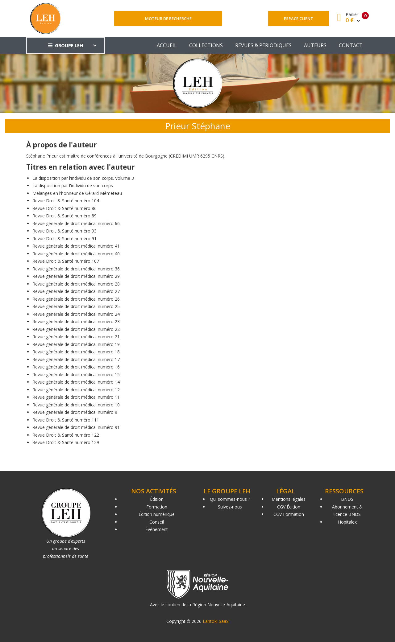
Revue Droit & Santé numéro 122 (65, 435)
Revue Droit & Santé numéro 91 (64, 238)
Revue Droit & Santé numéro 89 (64, 216)
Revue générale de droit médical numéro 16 (76, 367)
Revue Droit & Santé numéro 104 (65, 201)
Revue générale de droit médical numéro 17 (76, 359)
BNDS (347, 499)
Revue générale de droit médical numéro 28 (76, 284)
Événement (156, 529)
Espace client (298, 18)
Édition (157, 499)
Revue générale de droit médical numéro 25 (76, 306)
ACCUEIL (167, 45)
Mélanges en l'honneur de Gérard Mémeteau (77, 193)
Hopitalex (347, 522)
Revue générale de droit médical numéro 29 (76, 276)
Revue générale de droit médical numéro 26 (76, 299)
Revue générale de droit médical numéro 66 (76, 223)
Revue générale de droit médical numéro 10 (76, 405)
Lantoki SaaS (216, 621)
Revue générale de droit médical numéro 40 (76, 254)
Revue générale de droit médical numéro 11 (76, 397)
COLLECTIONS (206, 45)
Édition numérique (157, 514)
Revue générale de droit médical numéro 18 (76, 352)
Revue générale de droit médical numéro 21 (76, 337)
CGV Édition (288, 507)
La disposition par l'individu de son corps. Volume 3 (83, 178)
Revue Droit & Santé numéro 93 (64, 231)
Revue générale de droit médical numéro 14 (76, 382)
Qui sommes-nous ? (230, 499)
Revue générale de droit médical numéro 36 (76, 269)
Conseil (156, 522)
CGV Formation (288, 514)
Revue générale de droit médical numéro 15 (76, 374)
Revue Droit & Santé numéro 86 (64, 208)
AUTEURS (315, 45)
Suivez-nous (230, 507)
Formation (156, 507)
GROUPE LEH (65, 45)
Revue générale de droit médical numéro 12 (76, 390)
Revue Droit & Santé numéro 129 (65, 442)
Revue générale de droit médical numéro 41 (76, 246)
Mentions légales (289, 499)
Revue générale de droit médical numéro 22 (76, 329)
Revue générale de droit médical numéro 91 (76, 427)
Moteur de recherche (168, 18)
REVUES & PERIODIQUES (263, 45)
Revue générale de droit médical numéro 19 (76, 344)
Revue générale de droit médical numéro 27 (76, 291)
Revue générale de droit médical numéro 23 (76, 321)
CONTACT (351, 45)
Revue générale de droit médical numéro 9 (74, 412)
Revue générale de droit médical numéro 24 (76, 314)
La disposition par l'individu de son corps (72, 185)
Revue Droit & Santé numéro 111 (65, 420)
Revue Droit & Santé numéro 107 (65, 261)
